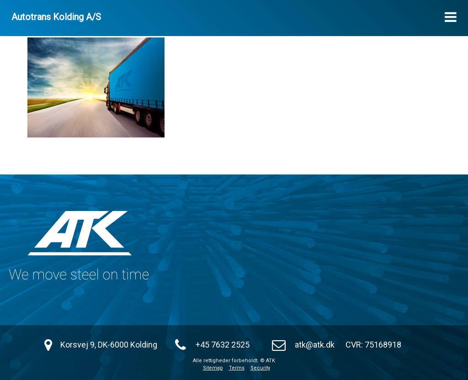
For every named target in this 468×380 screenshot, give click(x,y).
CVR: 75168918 (373, 344)
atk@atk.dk (315, 344)
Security (260, 368)
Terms (237, 368)
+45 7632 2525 (223, 344)
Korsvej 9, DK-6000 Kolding (108, 344)
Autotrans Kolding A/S (56, 16)
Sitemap (213, 368)
